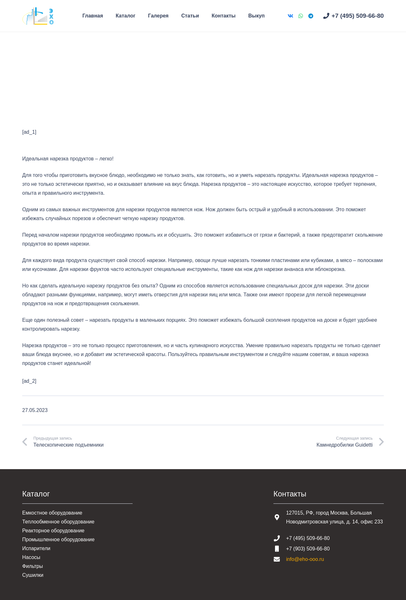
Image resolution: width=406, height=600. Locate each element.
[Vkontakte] (290, 16)
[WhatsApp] (301, 16)
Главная (32, 82)
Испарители (36, 548)
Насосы (31, 557)
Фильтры (32, 566)
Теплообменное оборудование (58, 521)
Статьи (55, 82)
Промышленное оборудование (58, 539)
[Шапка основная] (38, 16)
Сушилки (32, 575)
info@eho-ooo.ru (305, 559)
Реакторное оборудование (53, 530)
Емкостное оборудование (52, 513)
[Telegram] (311, 16)
